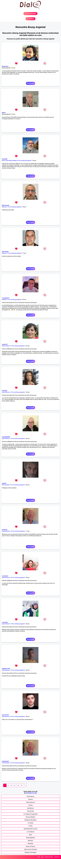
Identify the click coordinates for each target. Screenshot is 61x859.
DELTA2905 (5, 251)
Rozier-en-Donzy (30, 846)
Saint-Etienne (30, 796)
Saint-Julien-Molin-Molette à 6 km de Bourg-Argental (16, 160)
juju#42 (4, 483)
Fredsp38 (4, 159)
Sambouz (4, 529)
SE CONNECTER (30, 18)
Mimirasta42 (5, 205)
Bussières (30, 843)
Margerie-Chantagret (30, 852)
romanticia (5, 576)
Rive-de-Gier (30, 811)
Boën (30, 834)
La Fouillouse (30, 831)
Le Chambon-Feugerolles (31, 814)
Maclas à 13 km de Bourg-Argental (11, 207)
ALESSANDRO (6, 437)
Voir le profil (30, 83)
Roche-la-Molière (30, 817)
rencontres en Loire (31, 793)
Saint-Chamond (30, 802)
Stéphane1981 (6, 668)
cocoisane (5, 622)
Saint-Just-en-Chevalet (30, 849)
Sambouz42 (5, 761)
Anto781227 (5, 715)
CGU (42, 857)
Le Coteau (30, 823)
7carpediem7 (5, 298)
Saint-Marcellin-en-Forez (30, 829)
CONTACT (57, 857)
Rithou (4, 112)
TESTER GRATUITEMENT (30, 13)
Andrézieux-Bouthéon (30, 820)
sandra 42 (5, 344)
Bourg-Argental (30, 837)
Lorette (30, 826)
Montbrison (30, 808)
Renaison (30, 840)
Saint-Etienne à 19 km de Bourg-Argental (13, 346)
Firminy (30, 805)
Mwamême (5, 66)
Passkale (4, 390)
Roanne (30, 799)
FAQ (39, 857)
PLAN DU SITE (49, 857)
